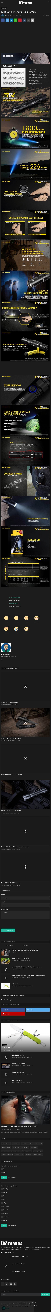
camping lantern (19, 1154)
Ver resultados (12, 1177)
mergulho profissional (27, 1144)
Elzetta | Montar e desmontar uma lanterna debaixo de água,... (29, 975)
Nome (3, 894)
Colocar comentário (8, 930)
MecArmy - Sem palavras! (18, 1264)
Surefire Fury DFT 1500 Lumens (11, 738)
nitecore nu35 (38, 1144)
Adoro (26, 622)
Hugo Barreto (6, 15)
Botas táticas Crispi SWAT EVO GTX (20, 1256)
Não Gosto (16, 622)
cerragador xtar (6, 1144)
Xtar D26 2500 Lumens (18, 1072)
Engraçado (36, 622)
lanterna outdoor (37, 1154)
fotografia (28, 1154)
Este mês (25, 945)
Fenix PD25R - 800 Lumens (18, 1271)
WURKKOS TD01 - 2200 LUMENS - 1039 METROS (25, 950)
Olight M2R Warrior (14, 600)
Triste (16, 633)
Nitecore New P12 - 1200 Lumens (11, 774)
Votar (4, 1177)
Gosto (6, 622)
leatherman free (6, 1147)
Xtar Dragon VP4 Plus (18, 1080)
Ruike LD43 (15, 984)
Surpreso (26, 633)
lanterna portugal (26, 1151)
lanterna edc (34, 1147)
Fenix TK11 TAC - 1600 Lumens (11, 883)
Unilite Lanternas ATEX (14, 606)
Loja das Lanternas (16, 986)
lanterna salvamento (7, 1154)
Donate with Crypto (6, 1000)
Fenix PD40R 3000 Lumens (19, 1063)
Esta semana (9, 945)
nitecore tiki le (24, 1147)
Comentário (4, 909)
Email (3, 902)
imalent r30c (16, 1147)
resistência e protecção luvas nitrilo (11, 1151)
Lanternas (4, 8)
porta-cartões (15, 1144)
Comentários (6, 890)
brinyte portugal (38, 1151)
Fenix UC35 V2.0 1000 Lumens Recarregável (15, 847)
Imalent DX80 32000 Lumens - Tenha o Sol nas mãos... (27, 967)
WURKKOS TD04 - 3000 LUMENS (20, 958)
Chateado (6, 633)
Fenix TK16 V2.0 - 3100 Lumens (11, 811)
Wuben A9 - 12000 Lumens (9, 702)
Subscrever (45, 1294)
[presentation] (12, 923)
